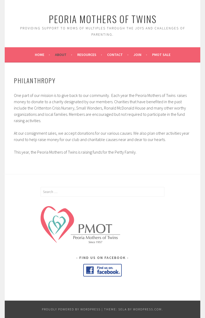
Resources (86, 54)
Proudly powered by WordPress (71, 309)
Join (137, 54)
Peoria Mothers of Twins (103, 19)
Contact (115, 54)
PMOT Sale (161, 54)
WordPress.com (147, 309)
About (61, 54)
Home (39, 54)
